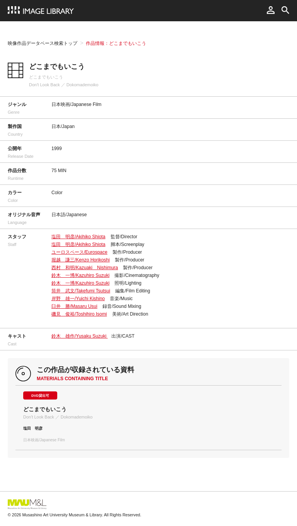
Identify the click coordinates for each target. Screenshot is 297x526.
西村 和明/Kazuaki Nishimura (84, 267)
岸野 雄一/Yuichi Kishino (78, 298)
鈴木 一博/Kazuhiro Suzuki (80, 275)
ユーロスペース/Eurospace (79, 252)
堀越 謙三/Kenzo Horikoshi (80, 260)
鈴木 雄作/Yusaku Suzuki (79, 336)
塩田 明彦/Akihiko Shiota (78, 236)
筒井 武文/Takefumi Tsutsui (80, 291)
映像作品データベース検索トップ (42, 43)
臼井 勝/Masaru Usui (74, 306)
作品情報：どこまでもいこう (116, 43)
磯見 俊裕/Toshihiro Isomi (79, 314)
